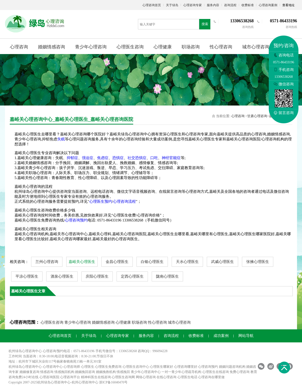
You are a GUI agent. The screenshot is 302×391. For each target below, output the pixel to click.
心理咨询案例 (268, 5)
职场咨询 (191, 46)
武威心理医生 (222, 262)
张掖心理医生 (257, 262)
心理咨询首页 (151, 5)
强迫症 (87, 158)
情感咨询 (46, 372)
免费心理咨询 (240, 372)
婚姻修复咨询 (29, 372)
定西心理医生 (132, 276)
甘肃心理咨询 (257, 116)
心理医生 (87, 366)
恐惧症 (118, 158)
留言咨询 (284, 113)
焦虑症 (103, 158)
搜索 (205, 24)
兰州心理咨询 (46, 262)
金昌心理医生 (117, 262)
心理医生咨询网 (123, 377)
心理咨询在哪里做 (211, 377)
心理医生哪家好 (161, 366)
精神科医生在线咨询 (96, 377)
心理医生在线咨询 (215, 372)
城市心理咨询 (255, 46)
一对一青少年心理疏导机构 (181, 372)
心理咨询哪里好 (185, 366)
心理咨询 (19, 46)
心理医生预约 (100, 201)
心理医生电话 (187, 377)
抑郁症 (72, 158)
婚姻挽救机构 (106, 372)
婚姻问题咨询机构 (232, 366)
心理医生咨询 (130, 46)
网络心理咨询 (146, 377)
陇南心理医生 (167, 276)
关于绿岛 (172, 5)
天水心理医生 (187, 262)
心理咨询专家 (192, 5)
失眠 (61, 139)
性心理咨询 (221, 46)
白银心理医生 (152, 262)
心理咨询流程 (124, 201)
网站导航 (246, 336)
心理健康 (163, 46)
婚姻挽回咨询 (85, 372)
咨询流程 (230, 5)
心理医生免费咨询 (108, 366)
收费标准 (247, 5)
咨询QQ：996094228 (152, 351)
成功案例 (221, 336)
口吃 (154, 158)
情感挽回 (123, 372)
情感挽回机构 (64, 372)
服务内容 (213, 5)
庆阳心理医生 (97, 276)
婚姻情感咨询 (51, 46)
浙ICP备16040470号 (113, 382)
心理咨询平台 (70, 377)
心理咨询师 (71, 366)
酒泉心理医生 (62, 276)
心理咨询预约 (76, 220)
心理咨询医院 (49, 377)
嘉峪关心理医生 (82, 262)
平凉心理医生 (26, 276)
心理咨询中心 (53, 366)
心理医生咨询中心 (136, 366)
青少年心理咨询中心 (146, 372)
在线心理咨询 (166, 377)
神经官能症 (171, 158)
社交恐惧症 (136, 158)
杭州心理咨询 (82, 382)
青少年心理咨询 (91, 46)
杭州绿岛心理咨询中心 (25, 366)
